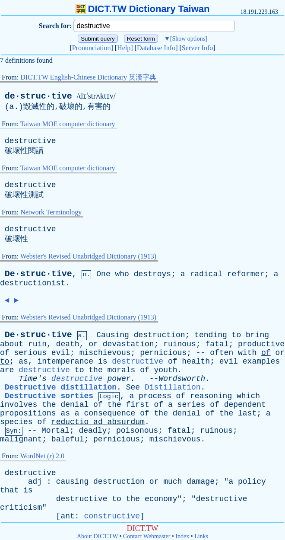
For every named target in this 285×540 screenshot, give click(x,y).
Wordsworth (181, 378)
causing (72, 481)
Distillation (173, 387)
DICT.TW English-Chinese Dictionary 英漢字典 (88, 77)
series (191, 404)
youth (165, 370)
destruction (159, 335)
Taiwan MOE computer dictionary (67, 124)
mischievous (105, 352)
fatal (216, 344)
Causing (112, 335)
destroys (152, 274)
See (133, 387)
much (172, 481)
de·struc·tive (38, 96)
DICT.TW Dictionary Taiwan (143, 8)
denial (74, 404)
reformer (245, 274)
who (122, 274)
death (67, 344)
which (248, 396)
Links (201, 536)
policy (252, 481)
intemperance (65, 361)
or (93, 344)
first (137, 404)
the (95, 370)
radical (206, 274)
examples (261, 361)
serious (30, 352)
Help (123, 47)
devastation (128, 344)
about (11, 344)
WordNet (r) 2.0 (42, 456)
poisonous (137, 430)
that (9, 490)
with (247, 352)
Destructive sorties (49, 396)
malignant (21, 439)
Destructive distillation (61, 387)
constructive (112, 516)
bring (257, 335)
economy (161, 499)
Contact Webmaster (146, 536)
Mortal (55, 430)
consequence (109, 413)
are (7, 370)
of (5, 352)
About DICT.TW (97, 536)
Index (182, 536)
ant (67, 516)
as (23, 361)
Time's (33, 378)
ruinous (179, 344)
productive (261, 344)
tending (210, 335)
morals (122, 370)
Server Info (197, 47)
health (196, 361)
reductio (70, 422)
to (236, 335)
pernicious (163, 352)
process (155, 396)
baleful (67, 439)
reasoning (211, 396)
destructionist (32, 283)
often (221, 352)
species (16, 422)
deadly (93, 430)
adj (35, 481)
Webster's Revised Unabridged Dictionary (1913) (88, 256)
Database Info (156, 47)
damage (201, 481)
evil (60, 352)
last (247, 413)
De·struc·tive (38, 274)
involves (18, 404)
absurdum (126, 422)
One (103, 274)
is (103, 361)
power (118, 378)
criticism (21, 507)
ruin (37, 344)
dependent (245, 404)
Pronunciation (91, 47)
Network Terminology (51, 212)
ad (98, 422)
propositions (28, 413)
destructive (30, 141)
